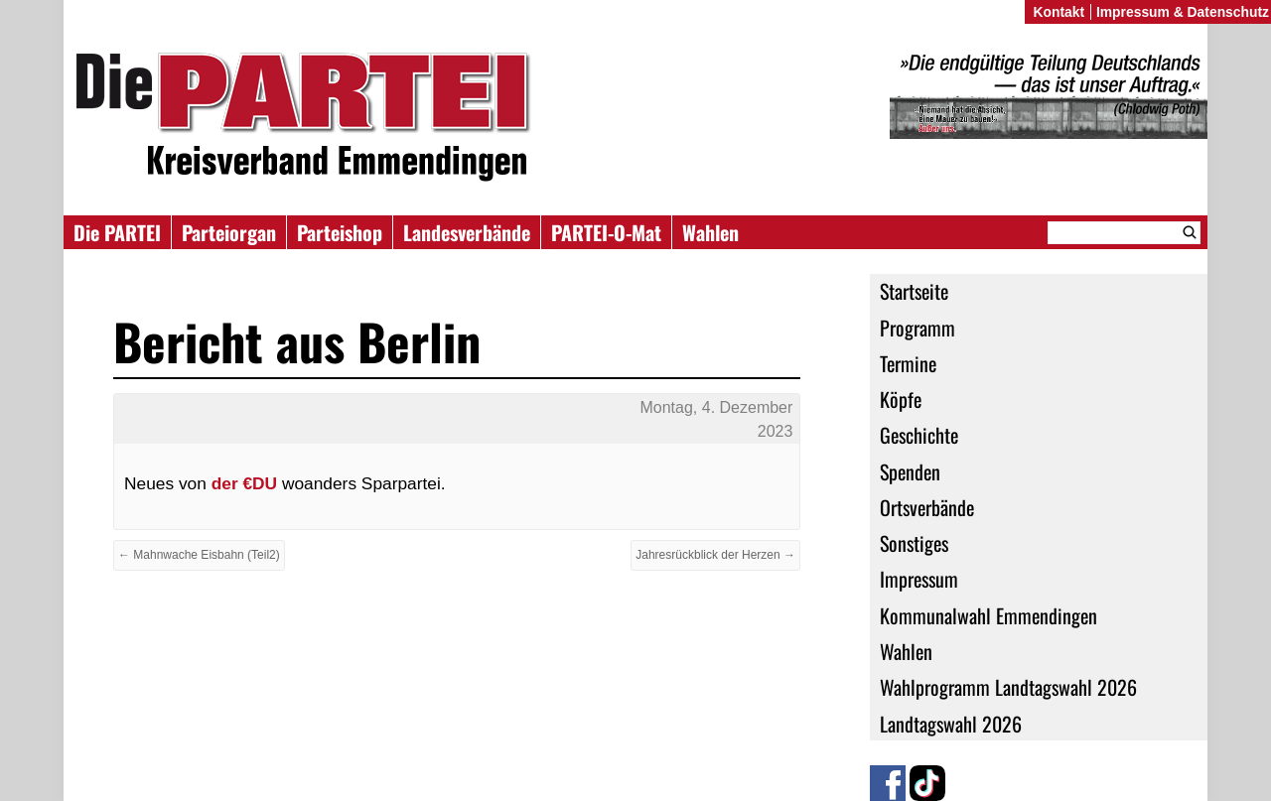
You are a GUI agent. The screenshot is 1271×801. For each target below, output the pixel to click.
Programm (917, 327)
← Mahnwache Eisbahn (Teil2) (199, 555)
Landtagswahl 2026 (951, 723)
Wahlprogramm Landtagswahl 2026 (1008, 687)
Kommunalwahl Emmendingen (988, 615)
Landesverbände (466, 232)
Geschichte (919, 435)
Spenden (910, 471)
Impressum (919, 579)
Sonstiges (914, 543)
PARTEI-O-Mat (606, 232)
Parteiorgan (229, 232)
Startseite (914, 291)
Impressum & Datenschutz (1182, 12)
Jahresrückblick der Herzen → (715, 555)
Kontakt (1058, 12)
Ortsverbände (927, 507)
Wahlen (710, 232)
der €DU (242, 483)
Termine (908, 363)
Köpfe (900, 399)
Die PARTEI (117, 232)
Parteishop (339, 232)
